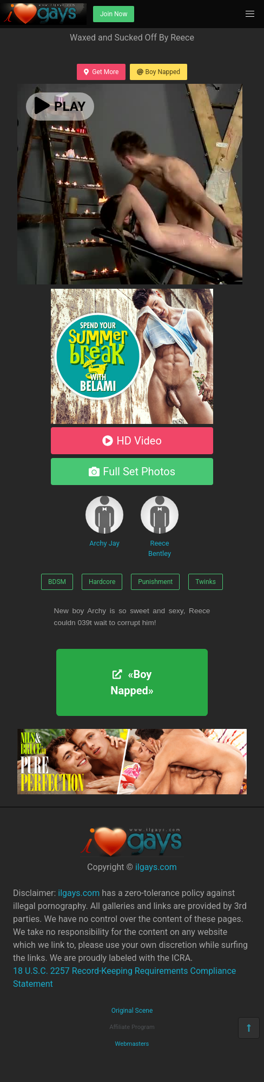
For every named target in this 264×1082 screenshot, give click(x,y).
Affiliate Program (132, 1027)
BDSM (57, 582)
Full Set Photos (132, 471)
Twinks (205, 582)
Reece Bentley (160, 526)
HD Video (132, 440)
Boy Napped (158, 72)
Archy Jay (104, 521)
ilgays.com (156, 867)
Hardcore (102, 582)
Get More (101, 72)
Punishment (155, 582)
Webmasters (132, 1043)
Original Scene (132, 1010)
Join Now (113, 14)
